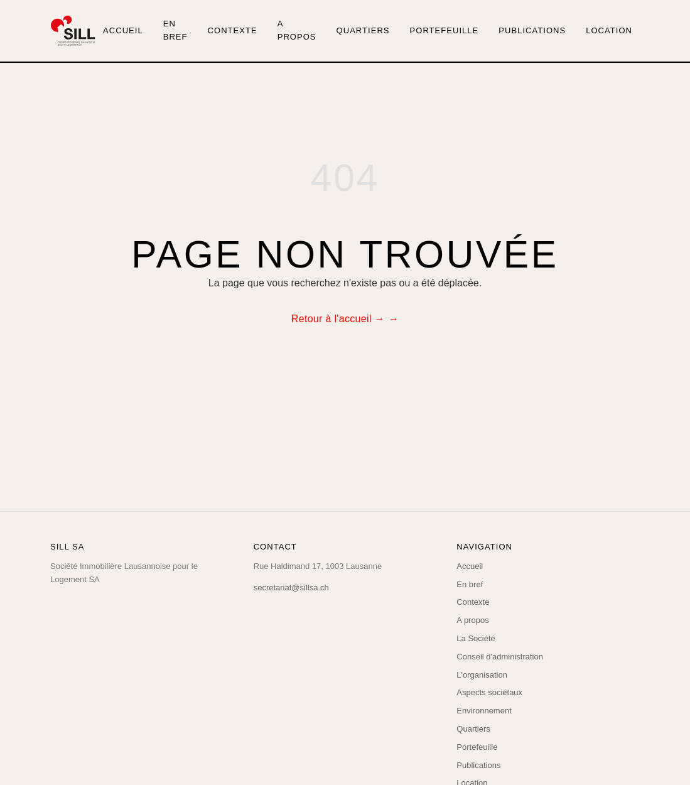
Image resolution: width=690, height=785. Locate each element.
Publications (532, 30)
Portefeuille (444, 30)
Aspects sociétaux (489, 692)
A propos (297, 30)
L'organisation (481, 674)
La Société (475, 638)
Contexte (232, 30)
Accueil (123, 30)
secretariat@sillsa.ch (291, 587)
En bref (175, 30)
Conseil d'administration (499, 656)
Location (609, 30)
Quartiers (363, 30)
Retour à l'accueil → (338, 318)
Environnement (483, 710)
